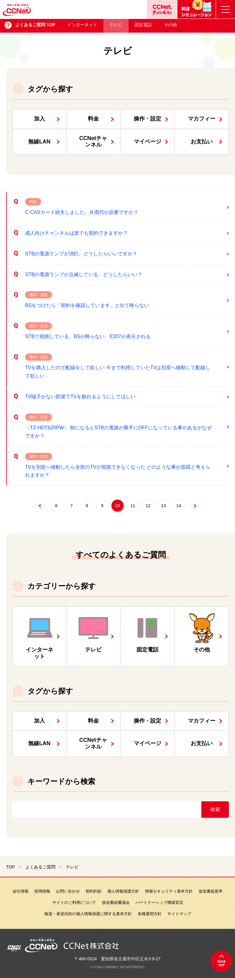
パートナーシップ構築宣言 (159, 902)
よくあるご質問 (40, 866)
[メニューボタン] (225, 9)
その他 (170, 26)
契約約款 (94, 891)
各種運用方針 (150, 913)
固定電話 (143, 26)
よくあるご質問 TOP (35, 26)
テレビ (116, 26)
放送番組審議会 (116, 902)
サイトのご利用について (74, 902)
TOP (10, 866)
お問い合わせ (68, 891)
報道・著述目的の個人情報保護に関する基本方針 (88, 913)
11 (132, 505)
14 (178, 505)
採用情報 (42, 891)
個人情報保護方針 (123, 891)
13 (163, 505)
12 (148, 505)
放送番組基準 (210, 891)
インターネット (82, 26)
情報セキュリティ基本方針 (169, 891)
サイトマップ (179, 913)
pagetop (221, 963)
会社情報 (20, 891)
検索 (215, 809)
